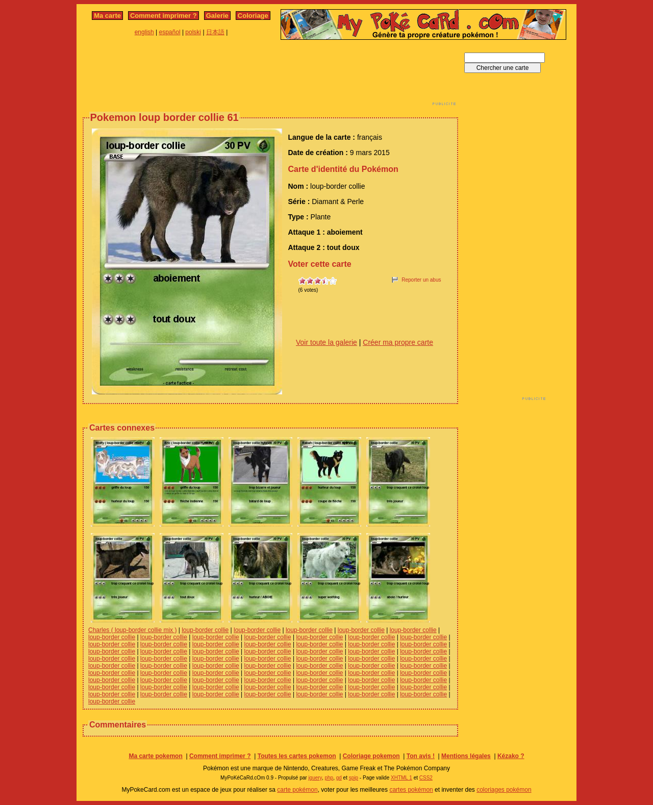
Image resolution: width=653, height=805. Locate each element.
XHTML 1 (401, 778)
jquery (315, 778)
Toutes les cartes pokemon (297, 756)
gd (339, 778)
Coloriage (253, 15)
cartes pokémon (411, 789)
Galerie (217, 15)
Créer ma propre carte (398, 342)
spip (353, 778)
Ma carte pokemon (155, 756)
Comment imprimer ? (163, 15)
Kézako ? (510, 756)
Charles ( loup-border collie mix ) (132, 630)
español (170, 32)
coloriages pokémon (503, 789)
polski (193, 32)
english (144, 32)
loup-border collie (205, 630)
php (328, 778)
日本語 (215, 32)
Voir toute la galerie (326, 342)
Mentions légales (466, 756)
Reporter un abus (421, 280)
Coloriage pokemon (371, 756)
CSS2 (426, 778)
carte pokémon (297, 789)
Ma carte (107, 15)
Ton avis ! (421, 756)
